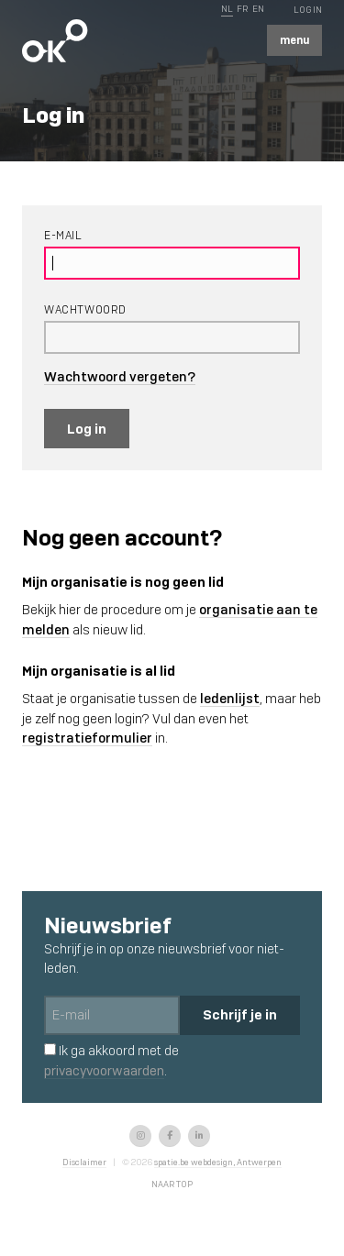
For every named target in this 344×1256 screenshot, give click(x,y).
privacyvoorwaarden (104, 1070)
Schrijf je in (240, 1014)
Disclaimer (84, 1162)
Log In (308, 10)
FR (242, 9)
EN (258, 9)
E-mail (63, 235)
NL (227, 9)
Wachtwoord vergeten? (119, 376)
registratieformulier (87, 738)
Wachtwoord (85, 309)
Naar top (172, 1184)
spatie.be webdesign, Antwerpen (218, 1162)
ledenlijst (230, 698)
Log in (86, 428)
